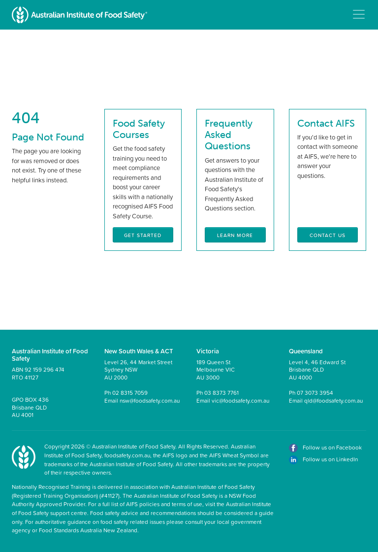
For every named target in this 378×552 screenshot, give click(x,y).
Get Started (142, 235)
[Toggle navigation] (358, 14)
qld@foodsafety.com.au (333, 400)
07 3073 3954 (315, 392)
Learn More (235, 235)
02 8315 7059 (130, 392)
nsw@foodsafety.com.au (150, 400)
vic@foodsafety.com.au (240, 400)
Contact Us (328, 235)
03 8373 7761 (221, 392)
